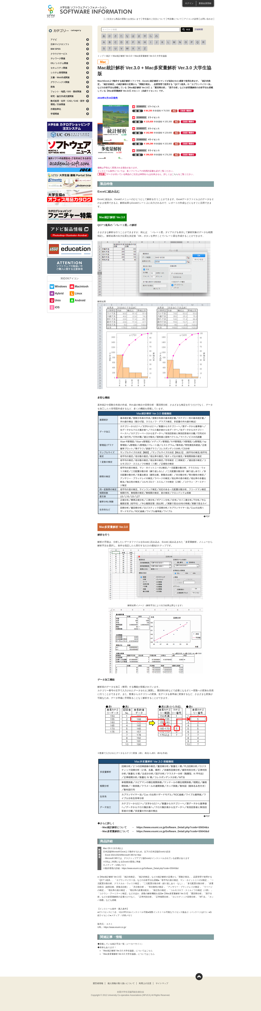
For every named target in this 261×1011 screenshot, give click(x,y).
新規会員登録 (205, 3)
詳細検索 (199, 29)
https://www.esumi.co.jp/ (115, 927)
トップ (100, 56)
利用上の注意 (145, 983)
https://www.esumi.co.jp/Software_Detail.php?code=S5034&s (172, 827)
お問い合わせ (206, 19)
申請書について (174, 19)
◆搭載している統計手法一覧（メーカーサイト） (120, 944)
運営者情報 (98, 983)
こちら (175, 174)
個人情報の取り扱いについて (121, 983)
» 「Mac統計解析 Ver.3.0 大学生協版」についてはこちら (126, 950)
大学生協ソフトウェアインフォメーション (89, 11)
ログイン (189, 3)
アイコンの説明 (191, 19)
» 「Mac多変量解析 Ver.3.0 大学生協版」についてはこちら (127, 954)
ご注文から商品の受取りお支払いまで (123, 19)
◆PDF (208, 516)
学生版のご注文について (153, 19)
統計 (108, 56)
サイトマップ (162, 983)
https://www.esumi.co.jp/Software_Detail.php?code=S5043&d (172, 831)
